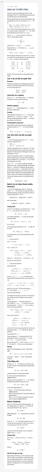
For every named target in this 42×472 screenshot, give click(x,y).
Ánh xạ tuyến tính (17, 9)
